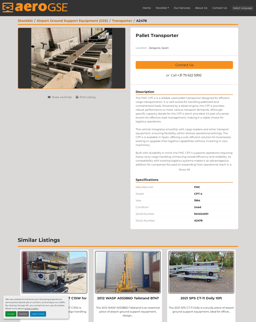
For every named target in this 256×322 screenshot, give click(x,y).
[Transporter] (122, 21)
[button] (162, 8)
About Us (201, 7)
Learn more (38, 314)
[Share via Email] (60, 97)
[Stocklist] (25, 21)
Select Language (242, 8)
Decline (23, 314)
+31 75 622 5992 (189, 75)
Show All (184, 169)
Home (147, 7)
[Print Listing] (86, 97)
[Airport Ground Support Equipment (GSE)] (72, 21)
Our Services (182, 7)
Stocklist (161, 7)
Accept (11, 314)
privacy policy (31, 308)
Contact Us (219, 7)
